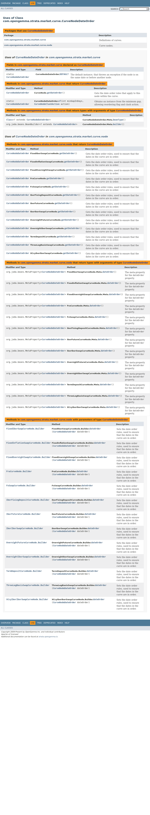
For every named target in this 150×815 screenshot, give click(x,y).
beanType (118, 120)
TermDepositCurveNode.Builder (24, 571)
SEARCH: (115, 9)
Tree (39, 3)
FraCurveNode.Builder (19, 471)
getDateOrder (54, 93)
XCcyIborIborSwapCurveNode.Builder (27, 599)
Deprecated (49, 3)
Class (25, 3)
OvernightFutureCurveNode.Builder (26, 542)
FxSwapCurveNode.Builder (21, 485)
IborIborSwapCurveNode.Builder (24, 528)
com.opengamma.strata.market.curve (25, 40)
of (59, 101)
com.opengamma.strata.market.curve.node (28, 45)
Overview (6, 3)
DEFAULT (64, 74)
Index (60, 3)
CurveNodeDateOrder (40, 31)
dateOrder (108, 272)
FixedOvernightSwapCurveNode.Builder (28, 457)
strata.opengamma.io (48, 637)
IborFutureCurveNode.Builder (23, 514)
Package (16, 3)
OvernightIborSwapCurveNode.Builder (27, 556)
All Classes (7, 8)
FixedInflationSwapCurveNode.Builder (28, 443)
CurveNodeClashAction (47, 104)
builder (117, 124)
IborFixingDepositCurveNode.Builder (27, 500)
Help (67, 3)
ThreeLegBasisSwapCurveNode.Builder (27, 585)
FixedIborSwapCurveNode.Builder (25, 428)
